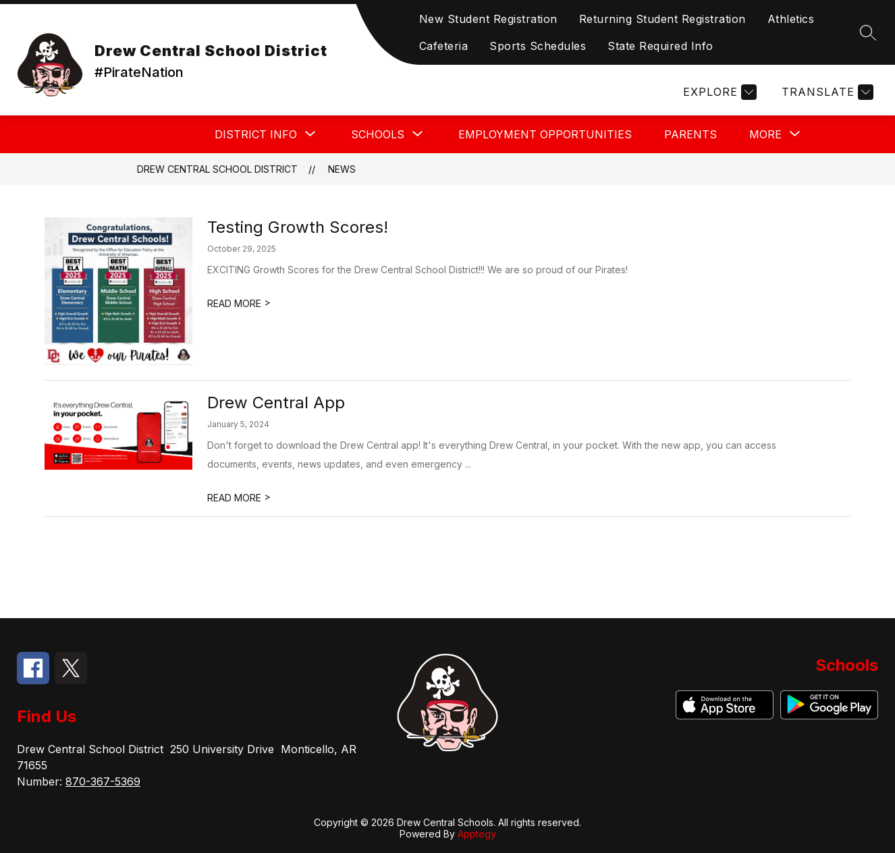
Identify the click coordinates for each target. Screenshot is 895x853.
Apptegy (477, 834)
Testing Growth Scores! (297, 227)
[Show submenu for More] (765, 134)
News (342, 169)
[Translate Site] (825, 92)
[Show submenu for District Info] (256, 134)
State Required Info (660, 46)
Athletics (791, 19)
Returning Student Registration (662, 19)
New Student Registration (488, 19)
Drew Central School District (217, 169)
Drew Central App (276, 402)
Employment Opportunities (545, 134)
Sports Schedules (537, 46)
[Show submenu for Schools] (377, 134)
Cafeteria (443, 46)
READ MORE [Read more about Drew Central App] (239, 497)
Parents (690, 134)
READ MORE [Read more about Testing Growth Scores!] (239, 303)
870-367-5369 (102, 781)
